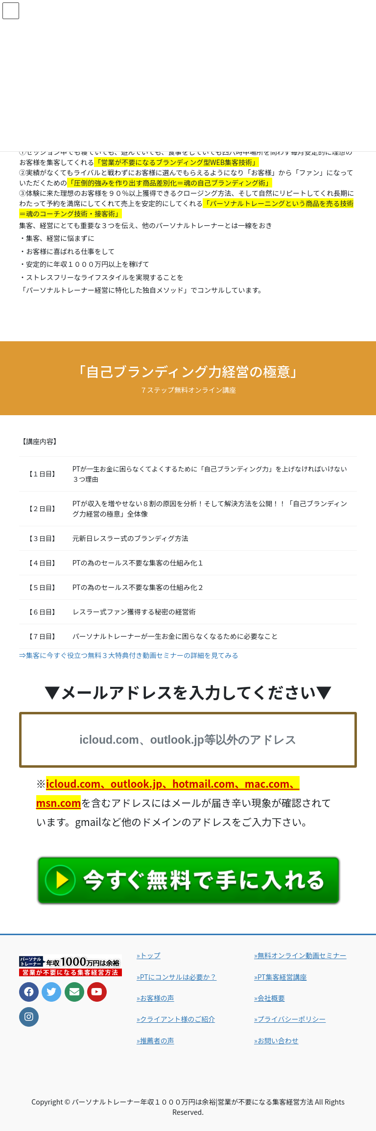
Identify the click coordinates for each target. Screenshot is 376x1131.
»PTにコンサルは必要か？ (177, 977)
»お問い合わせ (276, 1040)
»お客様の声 (155, 998)
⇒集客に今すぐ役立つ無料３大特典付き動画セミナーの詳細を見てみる (128, 655)
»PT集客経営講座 (280, 977)
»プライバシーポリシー (290, 1019)
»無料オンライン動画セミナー (300, 955)
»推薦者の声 (155, 1040)
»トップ (149, 955)
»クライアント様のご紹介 (176, 1019)
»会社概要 (269, 998)
